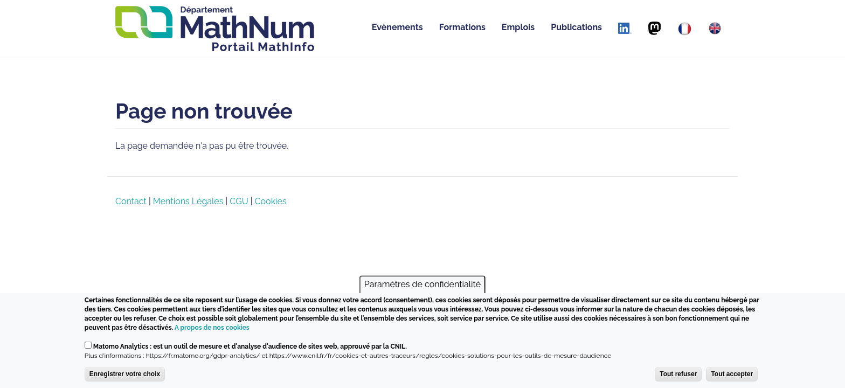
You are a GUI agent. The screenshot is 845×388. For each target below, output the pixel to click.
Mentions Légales (188, 201)
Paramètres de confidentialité (422, 287)
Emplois (518, 27)
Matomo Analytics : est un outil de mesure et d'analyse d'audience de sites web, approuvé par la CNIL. (250, 348)
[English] (715, 28)
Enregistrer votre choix (124, 376)
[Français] (684, 29)
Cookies (271, 201)
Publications (576, 27)
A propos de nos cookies (212, 330)
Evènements (397, 27)
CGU (239, 201)
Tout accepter (732, 376)
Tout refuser (678, 376)
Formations (462, 27)
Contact (131, 201)
